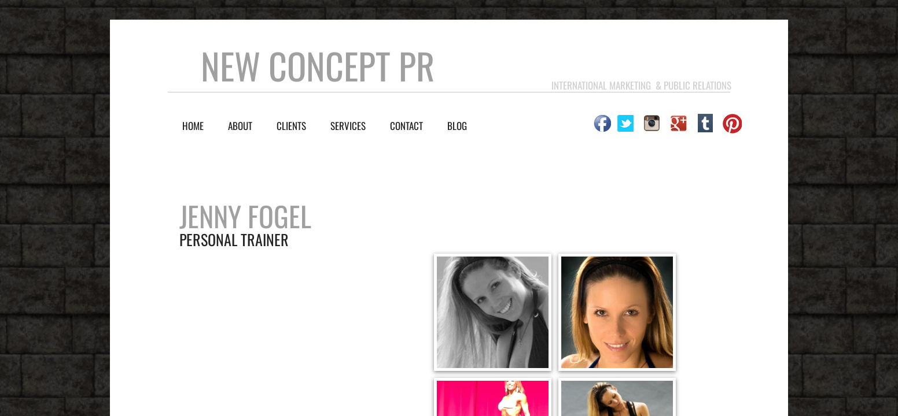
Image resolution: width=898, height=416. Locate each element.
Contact (406, 125)
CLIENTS (291, 125)
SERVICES (348, 125)
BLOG (457, 125)
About (240, 125)
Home (193, 125)
